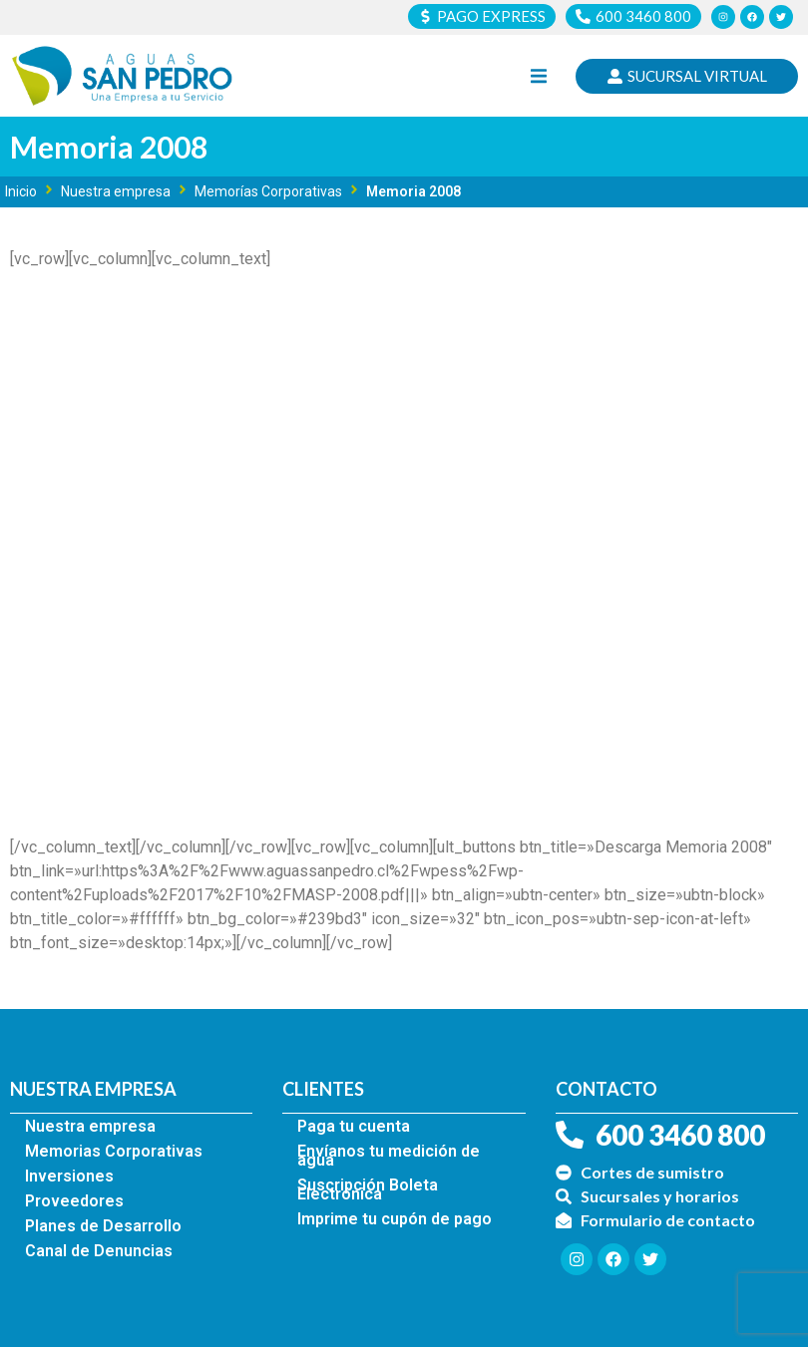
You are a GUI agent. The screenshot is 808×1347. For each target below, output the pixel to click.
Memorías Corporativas (268, 191)
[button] (538, 76)
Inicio (21, 191)
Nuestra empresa (116, 191)
